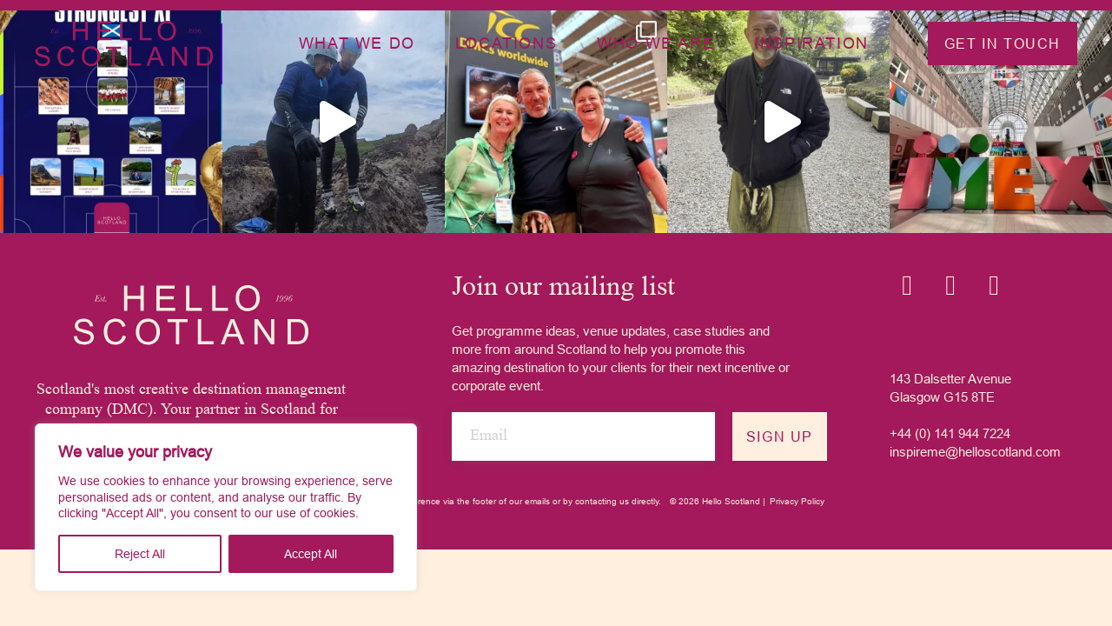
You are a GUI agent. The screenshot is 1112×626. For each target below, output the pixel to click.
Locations (506, 43)
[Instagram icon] (907, 285)
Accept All (310, 554)
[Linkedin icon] (950, 285)
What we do (357, 43)
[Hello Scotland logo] (191, 314)
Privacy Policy (797, 501)
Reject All (140, 554)
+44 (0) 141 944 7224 (950, 433)
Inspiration (811, 43)
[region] (226, 507)
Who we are (655, 43)
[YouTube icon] (993, 285)
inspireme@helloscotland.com (975, 451)
